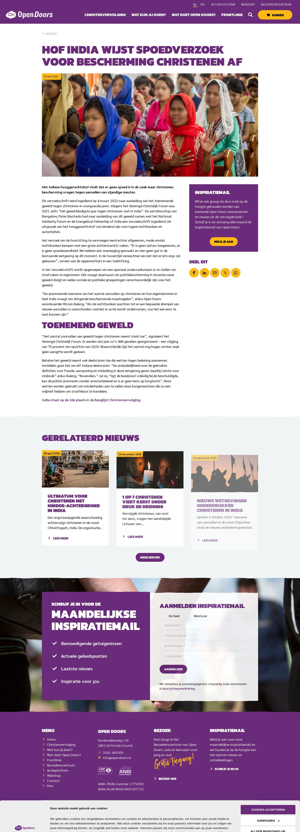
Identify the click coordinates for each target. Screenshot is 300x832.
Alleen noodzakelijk (268, 808)
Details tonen (59, 824)
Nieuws (49, 34)
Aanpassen (268, 797)
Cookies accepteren (268, 786)
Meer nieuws (150, 562)
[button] (250, 15)
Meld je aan (223, 241)
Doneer (278, 15)
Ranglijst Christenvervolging (117, 400)
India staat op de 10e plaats (64, 400)
